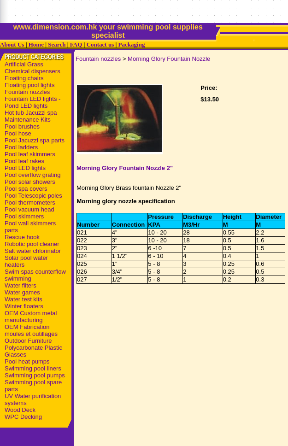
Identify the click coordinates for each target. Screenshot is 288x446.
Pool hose (18, 133)
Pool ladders (21, 147)
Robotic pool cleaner (32, 244)
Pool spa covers (26, 188)
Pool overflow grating (32, 174)
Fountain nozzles (27, 91)
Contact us (100, 44)
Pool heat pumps (27, 361)
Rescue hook (22, 237)
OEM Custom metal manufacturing (31, 316)
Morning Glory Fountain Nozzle (169, 58)
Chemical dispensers (32, 71)
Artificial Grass (24, 64)
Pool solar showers (30, 181)
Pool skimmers (24, 216)
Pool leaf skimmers (30, 154)
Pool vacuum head (29, 209)
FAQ (76, 44)
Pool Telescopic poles (33, 195)
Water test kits (23, 299)
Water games (22, 292)
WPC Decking (23, 416)
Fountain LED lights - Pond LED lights (32, 102)
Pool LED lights (25, 167)
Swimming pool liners (33, 368)
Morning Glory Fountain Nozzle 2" (124, 167)
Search (56, 44)
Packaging (131, 44)
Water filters (20, 285)
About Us (12, 44)
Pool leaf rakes (24, 161)
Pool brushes (22, 126)
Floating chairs (24, 78)
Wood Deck (20, 409)
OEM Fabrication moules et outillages (31, 330)
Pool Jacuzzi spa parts (35, 140)
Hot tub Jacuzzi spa (31, 112)
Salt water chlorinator (33, 250)
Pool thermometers (30, 202)
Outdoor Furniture (28, 340)
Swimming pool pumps (35, 375)
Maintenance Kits (28, 119)
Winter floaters (24, 306)
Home (36, 44)
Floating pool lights (29, 85)
